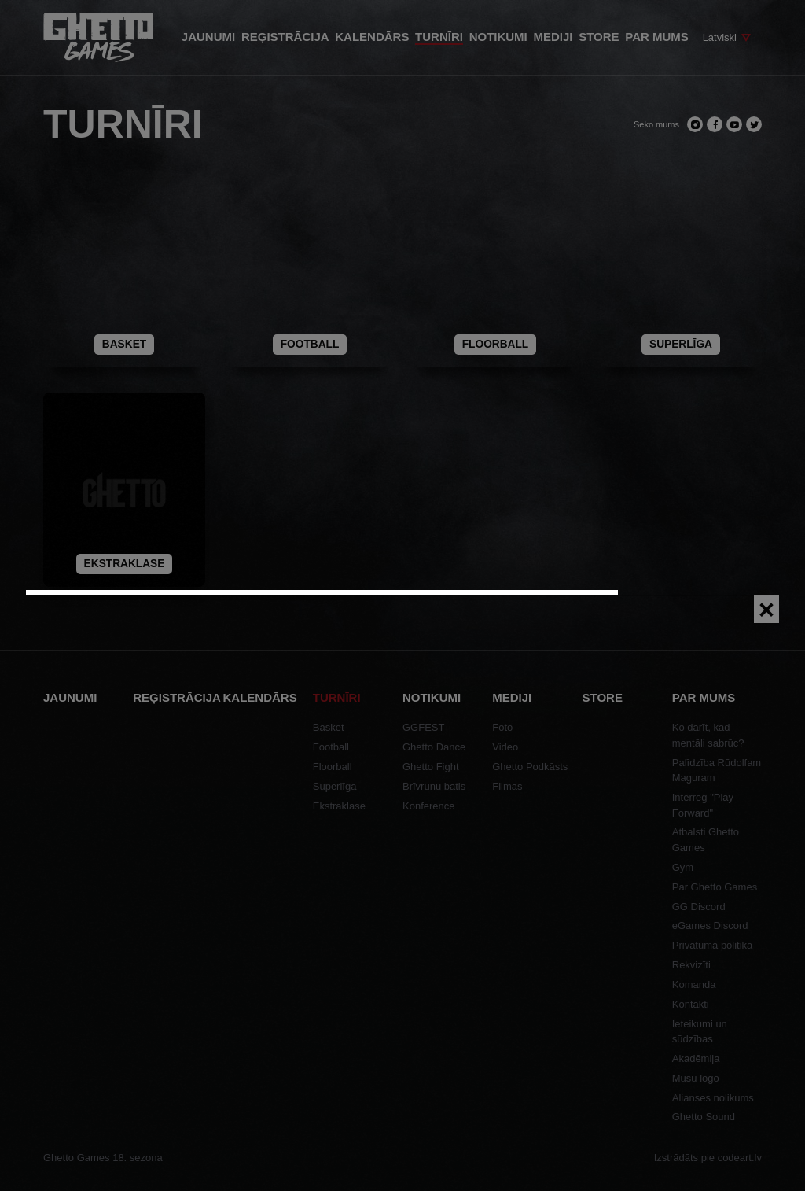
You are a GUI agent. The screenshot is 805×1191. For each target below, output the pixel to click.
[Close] (766, 609)
